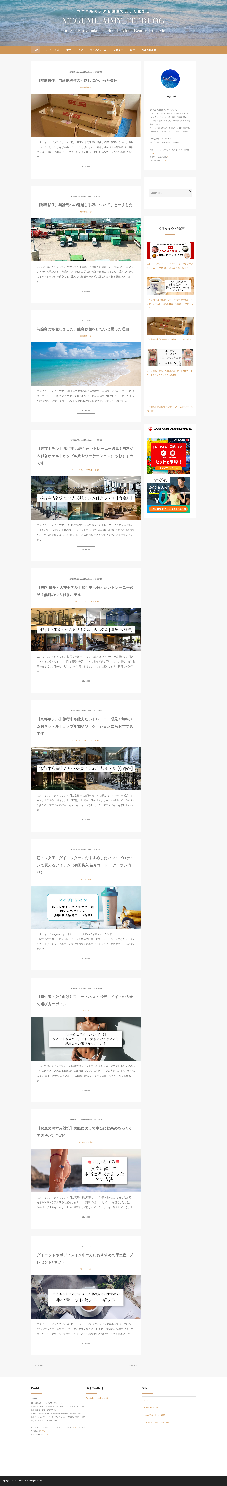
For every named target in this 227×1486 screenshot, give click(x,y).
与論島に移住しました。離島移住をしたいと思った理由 (83, 329)
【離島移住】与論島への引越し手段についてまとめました (85, 205)
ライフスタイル (98, 50)
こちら (152, 153)
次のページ (133, 1365)
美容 (80, 50)
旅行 (132, 50)
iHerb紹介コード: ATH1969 (154, 1415)
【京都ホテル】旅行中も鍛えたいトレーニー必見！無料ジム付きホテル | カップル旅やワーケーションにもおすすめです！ (85, 726)
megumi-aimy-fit (17, 1481)
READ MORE (86, 167)
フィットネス (52, 50)
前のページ (38, 1365)
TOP (35, 50)
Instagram (147, 1400)
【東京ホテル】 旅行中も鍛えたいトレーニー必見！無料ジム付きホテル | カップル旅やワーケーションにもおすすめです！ (85, 456)
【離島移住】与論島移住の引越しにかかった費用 (77, 80)
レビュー (118, 50)
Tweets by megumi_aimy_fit (97, 1398)
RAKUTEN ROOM (151, 1408)
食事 (68, 50)
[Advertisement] (169, 1447)
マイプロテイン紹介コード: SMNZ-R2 (159, 1422)
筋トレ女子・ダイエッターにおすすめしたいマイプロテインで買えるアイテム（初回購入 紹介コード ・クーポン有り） (85, 865)
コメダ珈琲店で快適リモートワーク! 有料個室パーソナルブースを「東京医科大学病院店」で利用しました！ (170, 304)
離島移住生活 (149, 50)
